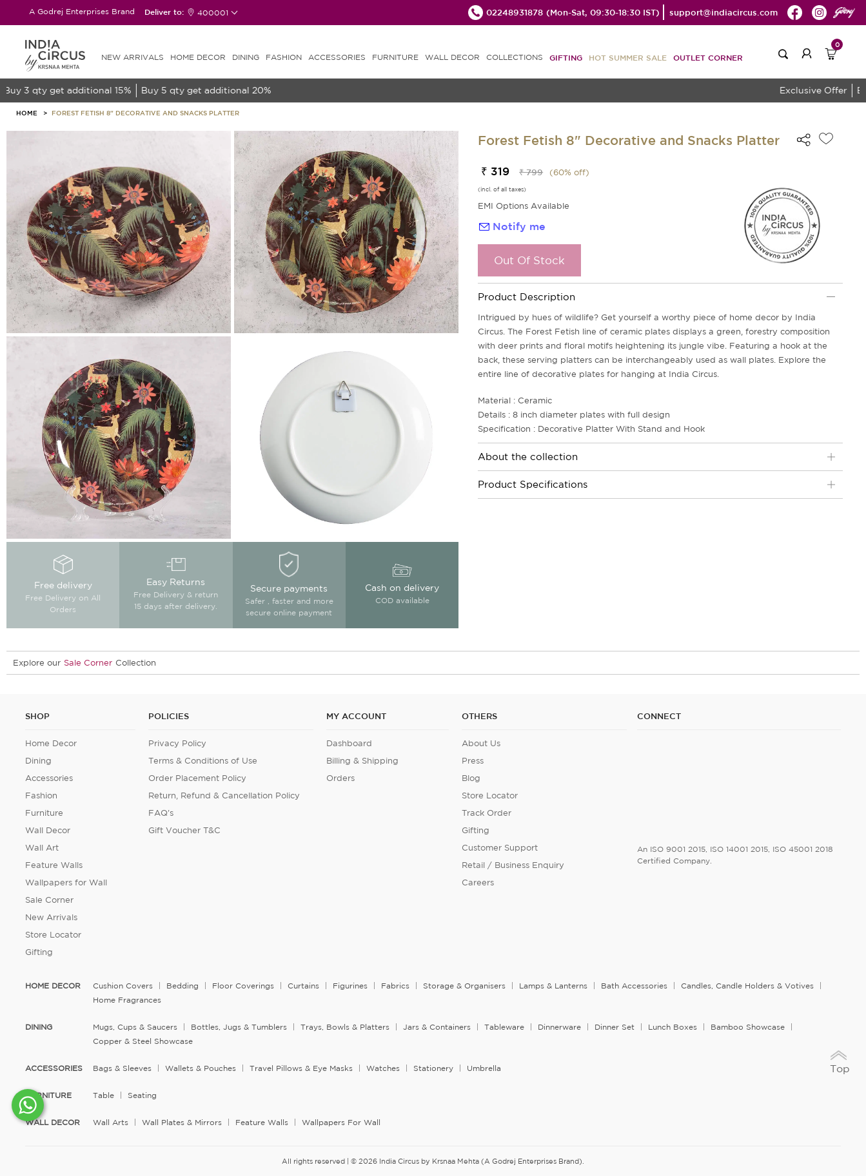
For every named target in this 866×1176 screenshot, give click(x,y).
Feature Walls (54, 865)
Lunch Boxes (672, 1026)
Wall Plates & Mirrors (182, 1122)
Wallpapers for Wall (66, 882)
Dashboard (349, 743)
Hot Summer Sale (628, 57)
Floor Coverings (243, 985)
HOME (26, 113)
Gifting (565, 57)
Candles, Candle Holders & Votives (747, 985)
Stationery (433, 1068)
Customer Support (500, 848)
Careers (478, 882)
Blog (471, 778)
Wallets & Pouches (200, 1068)
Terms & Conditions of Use (202, 761)
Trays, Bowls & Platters (344, 1026)
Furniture (44, 813)
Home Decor (51, 743)
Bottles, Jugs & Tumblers (239, 1026)
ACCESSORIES (337, 57)
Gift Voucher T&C (184, 830)
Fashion (41, 795)
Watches (383, 1068)
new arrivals (132, 57)
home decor (53, 986)
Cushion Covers (123, 985)
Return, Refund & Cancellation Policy (224, 795)
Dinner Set (615, 1026)
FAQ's (160, 813)
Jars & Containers (437, 1026)
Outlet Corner (708, 57)
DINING (245, 57)
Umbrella (484, 1068)
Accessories (49, 778)
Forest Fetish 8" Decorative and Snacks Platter (145, 113)
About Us (481, 743)
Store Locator (53, 935)
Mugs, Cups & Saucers (135, 1026)
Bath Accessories (634, 985)
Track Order (486, 813)
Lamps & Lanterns (553, 985)
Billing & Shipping (362, 761)
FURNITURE (395, 57)
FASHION (284, 57)
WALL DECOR (452, 57)
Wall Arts (110, 1122)
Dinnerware (559, 1026)
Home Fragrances (127, 999)
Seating (142, 1095)
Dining (38, 761)
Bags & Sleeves (122, 1068)
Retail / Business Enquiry (513, 865)
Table (103, 1095)
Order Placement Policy (197, 778)
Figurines (350, 985)
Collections (514, 57)
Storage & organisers (464, 985)
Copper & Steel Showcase (143, 1041)
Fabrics (395, 985)
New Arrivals (51, 917)
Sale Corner (88, 663)
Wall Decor (47, 830)
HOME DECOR (198, 57)
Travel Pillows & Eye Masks (301, 1068)
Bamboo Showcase (748, 1026)
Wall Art (42, 848)
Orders (340, 778)
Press (473, 761)
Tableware (504, 1026)
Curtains (303, 985)
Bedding (182, 985)
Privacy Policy (177, 743)
